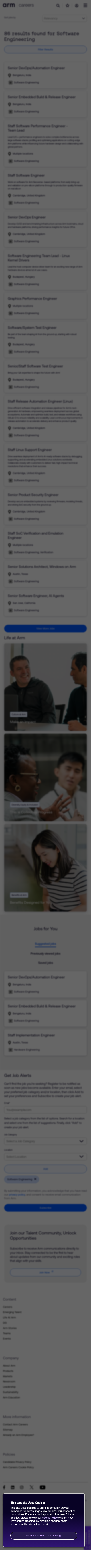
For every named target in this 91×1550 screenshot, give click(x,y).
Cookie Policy (50, 1517)
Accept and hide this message (44, 1535)
